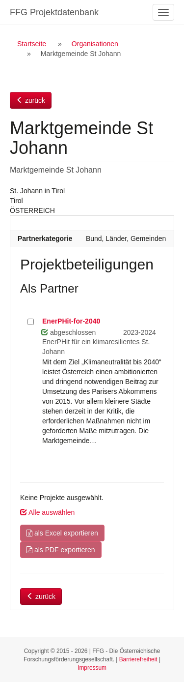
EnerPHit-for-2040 (71, 321)
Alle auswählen (47, 512)
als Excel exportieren (62, 533)
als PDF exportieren (60, 550)
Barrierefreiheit (138, 659)
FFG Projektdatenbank (54, 12)
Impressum (92, 667)
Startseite (31, 44)
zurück (30, 100)
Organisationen (95, 44)
